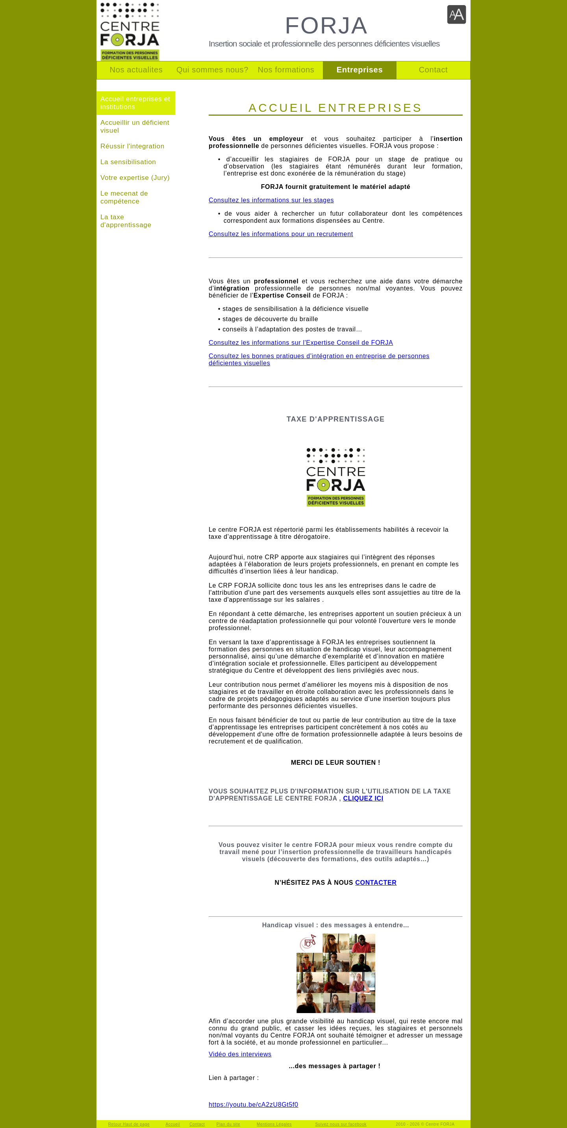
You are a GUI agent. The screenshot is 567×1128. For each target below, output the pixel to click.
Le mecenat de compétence (124, 197)
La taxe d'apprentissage (126, 221)
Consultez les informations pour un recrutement (281, 234)
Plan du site (228, 1124)
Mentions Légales (274, 1124)
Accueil (172, 1124)
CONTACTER (376, 882)
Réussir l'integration (132, 146)
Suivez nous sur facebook (341, 1124)
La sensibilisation (128, 162)
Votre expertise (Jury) (135, 177)
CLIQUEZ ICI (363, 798)
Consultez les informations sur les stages (271, 200)
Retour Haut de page (129, 1124)
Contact (197, 1124)
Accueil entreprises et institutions (135, 103)
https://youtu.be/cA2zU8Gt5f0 (253, 1104)
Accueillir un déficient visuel (134, 126)
